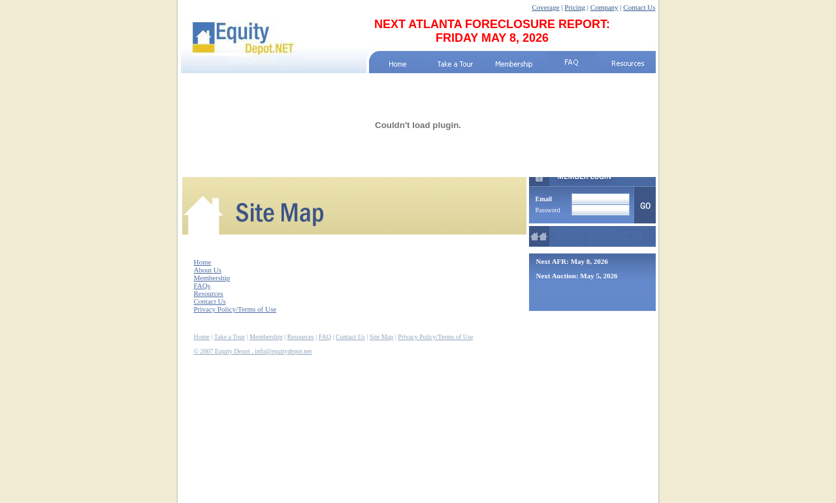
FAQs (202, 285)
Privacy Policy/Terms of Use (235, 309)
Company (604, 7)
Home (203, 262)
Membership (212, 278)
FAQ (325, 336)
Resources (208, 293)
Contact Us (639, 7)
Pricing (574, 7)
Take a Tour (229, 336)
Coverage (545, 7)
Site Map (381, 336)
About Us (207, 270)
